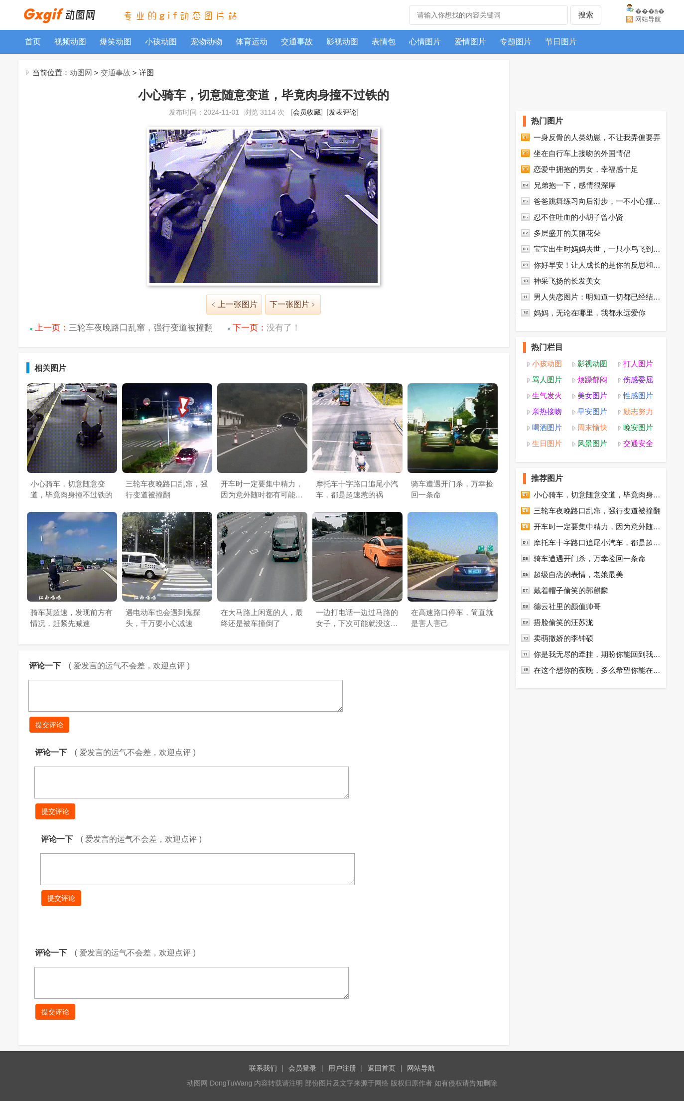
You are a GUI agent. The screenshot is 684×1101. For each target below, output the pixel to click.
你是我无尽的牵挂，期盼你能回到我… (597, 654)
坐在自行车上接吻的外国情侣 (582, 153)
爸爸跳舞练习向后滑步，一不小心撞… (597, 201)
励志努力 (638, 411)
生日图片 (547, 443)
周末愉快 (592, 427)
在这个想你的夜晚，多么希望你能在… (597, 670)
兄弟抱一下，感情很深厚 (575, 185)
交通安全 (638, 443)
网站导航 (648, 19)
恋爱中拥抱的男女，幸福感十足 (586, 169)
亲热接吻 (547, 411)
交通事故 (297, 41)
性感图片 (638, 395)
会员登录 (302, 1068)
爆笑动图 (116, 41)
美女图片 (592, 395)
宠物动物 (206, 41)
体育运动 (252, 41)
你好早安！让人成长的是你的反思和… (597, 265)
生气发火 (547, 395)
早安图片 (592, 411)
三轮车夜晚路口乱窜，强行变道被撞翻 (141, 327)
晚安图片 (638, 427)
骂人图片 (547, 379)
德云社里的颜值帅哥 (567, 606)
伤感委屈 (638, 379)
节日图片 (561, 41)
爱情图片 (470, 41)
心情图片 (425, 41)
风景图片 (592, 443)
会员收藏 (307, 112)
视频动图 (70, 41)
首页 (33, 41)
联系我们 (263, 1068)
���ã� (650, 10)
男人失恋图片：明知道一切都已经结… (597, 297)
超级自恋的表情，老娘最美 (578, 574)
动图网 (81, 72)
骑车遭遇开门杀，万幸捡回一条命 (590, 558)
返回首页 (382, 1068)
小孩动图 (161, 41)
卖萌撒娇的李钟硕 (563, 638)
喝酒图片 (547, 427)
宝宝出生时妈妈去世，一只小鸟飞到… (597, 249)
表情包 (384, 41)
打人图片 (638, 363)
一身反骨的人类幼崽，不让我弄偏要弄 (597, 137)
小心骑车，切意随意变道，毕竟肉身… (597, 494)
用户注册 (342, 1068)
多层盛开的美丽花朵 (567, 233)
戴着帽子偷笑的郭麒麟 (571, 590)
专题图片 (516, 41)
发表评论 (343, 112)
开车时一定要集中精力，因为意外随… (597, 526)
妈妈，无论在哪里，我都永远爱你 (590, 313)
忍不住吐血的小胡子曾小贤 (578, 217)
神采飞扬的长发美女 (567, 281)
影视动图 (342, 41)
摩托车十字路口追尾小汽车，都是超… (597, 542)
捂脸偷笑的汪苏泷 (563, 622)
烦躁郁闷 (592, 379)
